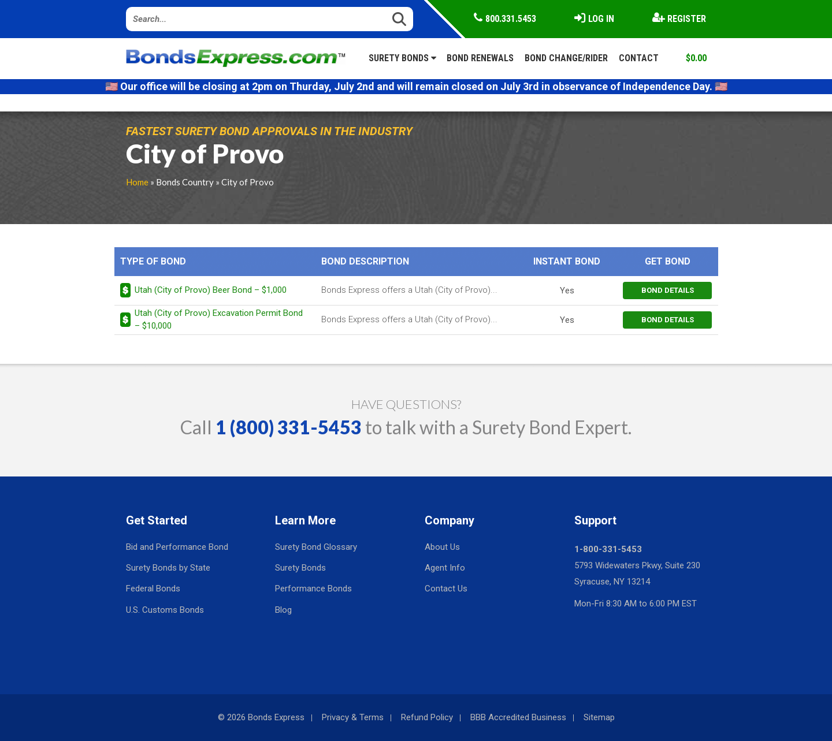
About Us (442, 547)
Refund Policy (427, 717)
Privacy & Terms (353, 717)
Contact (639, 58)
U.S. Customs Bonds (165, 610)
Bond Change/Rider (566, 58)
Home (137, 182)
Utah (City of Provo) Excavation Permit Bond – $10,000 (219, 319)
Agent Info (445, 568)
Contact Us (446, 588)
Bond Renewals (480, 58)
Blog (283, 610)
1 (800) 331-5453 (289, 427)
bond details (667, 290)
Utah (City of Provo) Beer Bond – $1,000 (211, 290)
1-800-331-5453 (608, 549)
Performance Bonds (313, 588)
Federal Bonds (153, 588)
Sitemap (599, 717)
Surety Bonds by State (168, 568)
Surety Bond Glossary (316, 547)
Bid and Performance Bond (177, 547)
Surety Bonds (402, 58)
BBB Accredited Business (518, 717)
